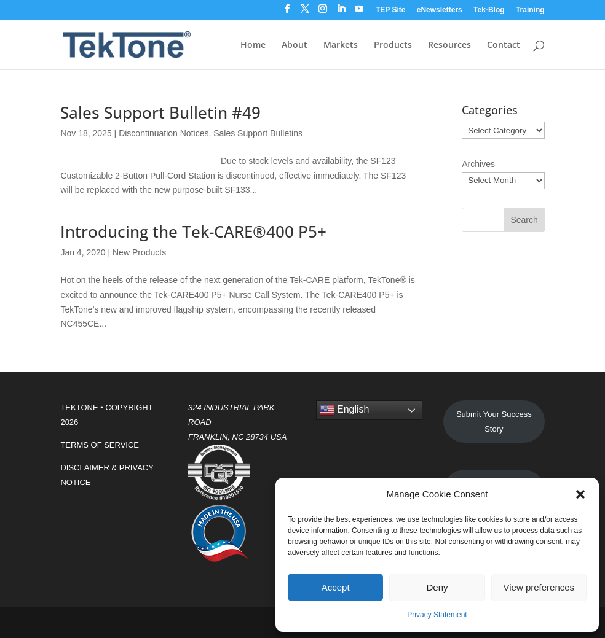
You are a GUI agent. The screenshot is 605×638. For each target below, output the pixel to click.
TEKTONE (79, 407)
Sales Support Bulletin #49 (160, 112)
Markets (340, 45)
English (345, 410)
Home (253, 45)
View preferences (539, 587)
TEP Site (390, 10)
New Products (139, 252)
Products (393, 45)
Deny (437, 587)
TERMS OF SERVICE (99, 444)
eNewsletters (439, 10)
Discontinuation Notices (163, 133)
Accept (336, 587)
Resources (449, 45)
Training (530, 10)
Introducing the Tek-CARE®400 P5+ (193, 231)
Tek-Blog (488, 10)
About (294, 45)
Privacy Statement (437, 614)
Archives (478, 164)
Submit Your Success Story (494, 422)
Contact (503, 45)
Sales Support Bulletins (257, 133)
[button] (580, 494)
